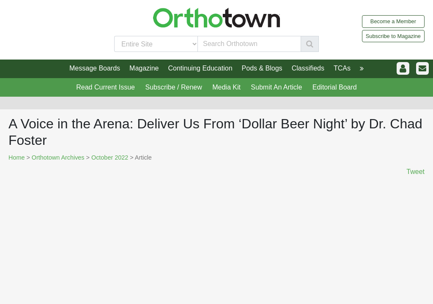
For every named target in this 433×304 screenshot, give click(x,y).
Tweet (415, 171)
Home (16, 157)
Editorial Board (334, 87)
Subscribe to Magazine (393, 36)
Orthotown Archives (58, 157)
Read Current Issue (105, 87)
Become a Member (393, 21)
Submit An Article (276, 87)
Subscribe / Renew (173, 87)
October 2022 (109, 157)
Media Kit (226, 87)
